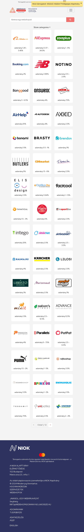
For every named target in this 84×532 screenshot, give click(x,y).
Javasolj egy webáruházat (24, 498)
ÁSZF (12, 520)
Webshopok (16, 492)
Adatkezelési (16, 517)
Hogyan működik (18, 486)
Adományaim (16, 509)
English (14, 525)
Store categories (41, 27)
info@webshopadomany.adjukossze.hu (30, 504)
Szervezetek (16, 489)
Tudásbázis (16, 512)
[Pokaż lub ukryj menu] (70, 10)
